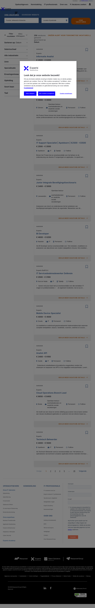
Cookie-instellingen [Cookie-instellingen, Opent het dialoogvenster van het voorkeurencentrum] (66, 93)
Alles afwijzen (30, 93)
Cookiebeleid (28, 88)
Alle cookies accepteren (46, 93)
